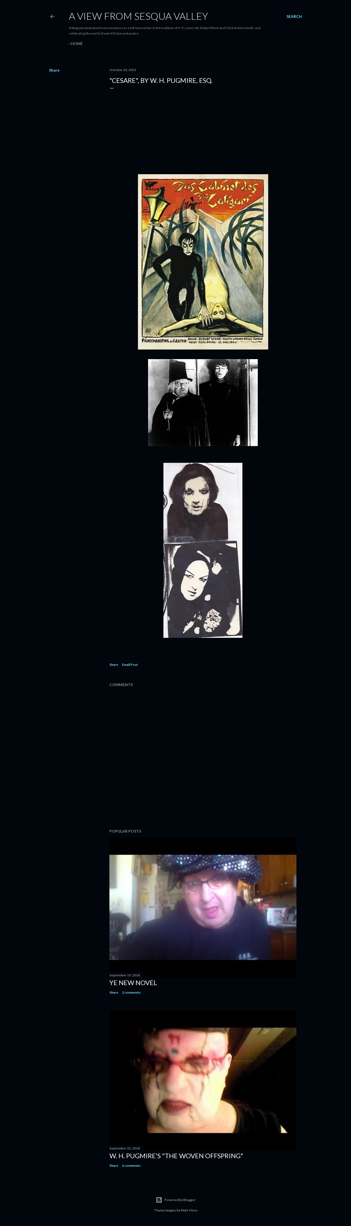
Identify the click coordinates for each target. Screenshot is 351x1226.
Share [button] (54, 70)
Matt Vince (189, 1210)
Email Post (130, 665)
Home (77, 43)
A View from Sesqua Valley (138, 16)
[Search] (294, 16)
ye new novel (133, 983)
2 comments (131, 992)
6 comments (131, 1165)
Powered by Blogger (176, 1200)
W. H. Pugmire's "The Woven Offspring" (176, 1156)
